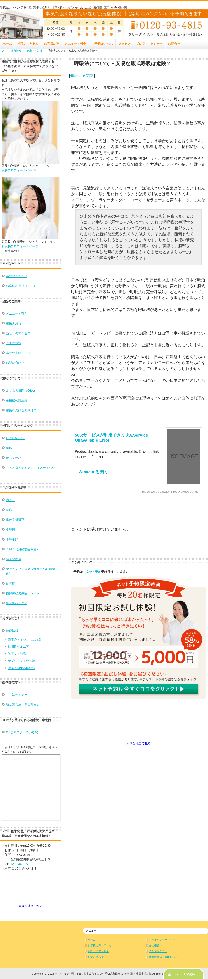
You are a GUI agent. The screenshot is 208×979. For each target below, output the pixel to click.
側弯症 (10, 583)
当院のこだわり (28, 44)
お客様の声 (51, 44)
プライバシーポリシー (162, 939)
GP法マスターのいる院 (22, 732)
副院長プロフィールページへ (21, 246)
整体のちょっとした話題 (24, 639)
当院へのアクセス (18, 333)
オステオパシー (16, 458)
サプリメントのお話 (21, 661)
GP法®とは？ (15, 438)
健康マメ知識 (82, 76)
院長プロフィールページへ (20, 170)
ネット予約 (93, 572)
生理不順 (12, 539)
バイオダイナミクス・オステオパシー (30, 470)
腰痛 (9, 510)
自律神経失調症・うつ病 (23, 593)
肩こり (10, 500)
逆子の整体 (13, 559)
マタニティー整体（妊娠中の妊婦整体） (30, 571)
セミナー (156, 44)
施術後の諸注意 (16, 400)
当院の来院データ (18, 353)
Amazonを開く (93, 471)
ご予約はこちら (102, 44)
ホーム (7, 44)
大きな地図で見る (138, 743)
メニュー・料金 (75, 44)
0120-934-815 (18, 864)
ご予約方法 (13, 343)
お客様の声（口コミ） (21, 286)
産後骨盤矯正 (15, 519)
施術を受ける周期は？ (21, 410)
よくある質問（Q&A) (20, 390)
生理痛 (10, 529)
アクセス (124, 44)
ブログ (140, 44)
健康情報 (12, 630)
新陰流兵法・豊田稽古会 (23, 704)
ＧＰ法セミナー (16, 694)
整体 (9, 448)
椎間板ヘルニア (16, 603)
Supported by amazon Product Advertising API (171, 491)
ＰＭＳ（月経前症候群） (23, 549)
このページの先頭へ (184, 974)
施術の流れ (13, 323)
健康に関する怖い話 (21, 668)
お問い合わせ (15, 362)
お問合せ (174, 44)
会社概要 (154, 945)
